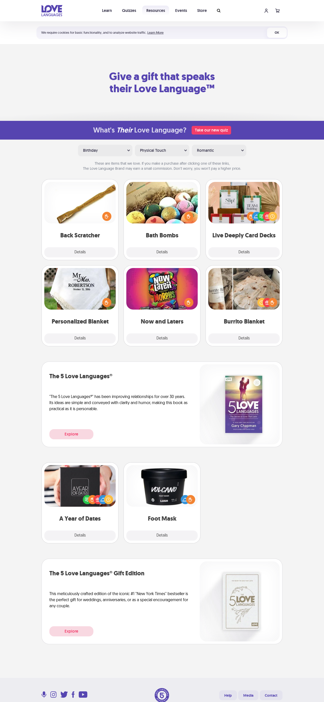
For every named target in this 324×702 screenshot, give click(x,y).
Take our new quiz (211, 130)
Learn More (155, 32)
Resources (155, 10)
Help (228, 695)
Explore (71, 434)
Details (80, 252)
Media (248, 695)
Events (181, 10)
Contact (271, 695)
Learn (107, 10)
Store (202, 10)
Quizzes (129, 10)
